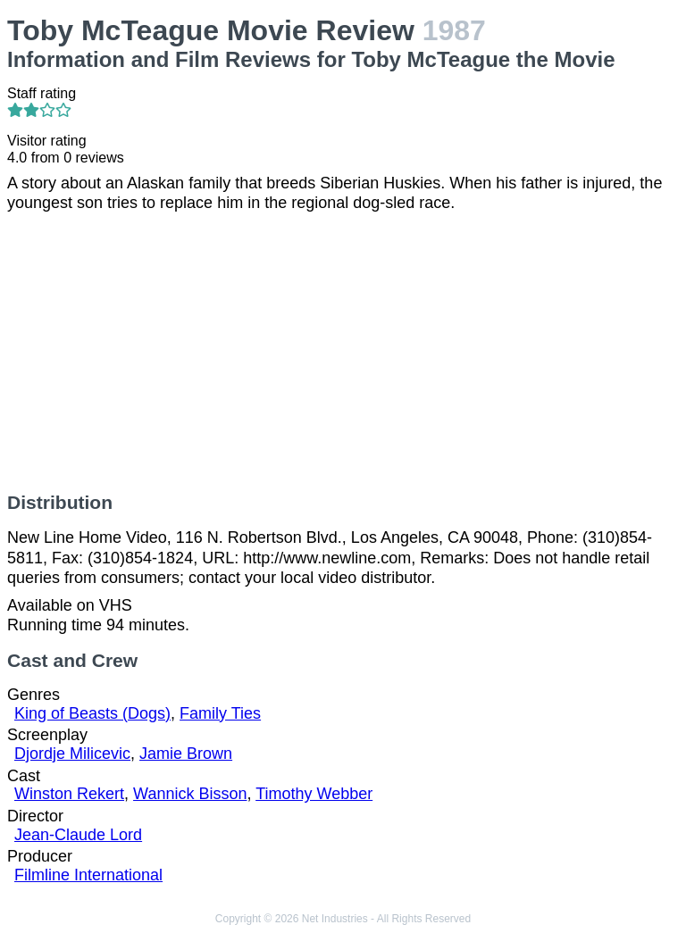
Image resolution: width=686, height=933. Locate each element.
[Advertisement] (343, 353)
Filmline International (88, 875)
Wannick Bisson (190, 794)
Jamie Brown (185, 753)
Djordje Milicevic (72, 753)
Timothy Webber (313, 794)
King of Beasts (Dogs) (92, 713)
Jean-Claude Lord (78, 835)
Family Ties (220, 713)
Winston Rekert (69, 794)
